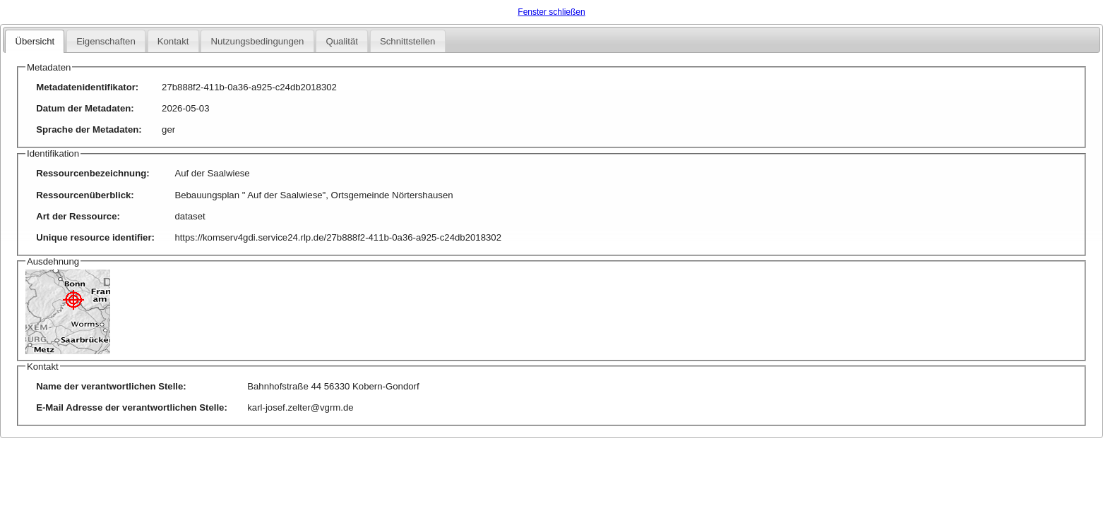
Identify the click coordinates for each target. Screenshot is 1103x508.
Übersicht (34, 41)
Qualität (341, 41)
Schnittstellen (407, 41)
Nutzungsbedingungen (257, 41)
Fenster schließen (551, 12)
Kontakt (173, 41)
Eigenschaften (106, 41)
